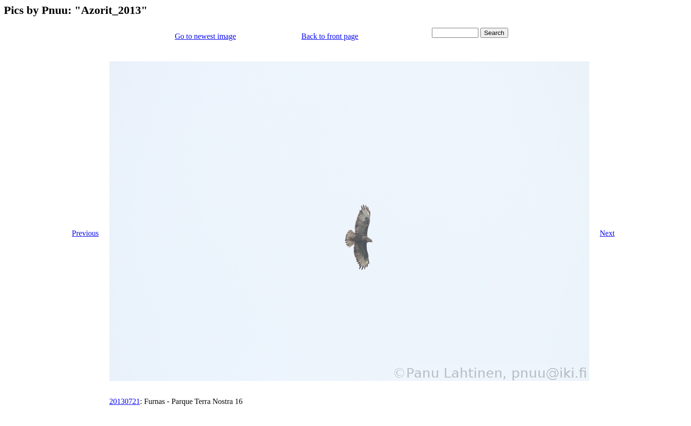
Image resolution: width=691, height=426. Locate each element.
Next (607, 233)
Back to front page (329, 36)
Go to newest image (205, 36)
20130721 (124, 401)
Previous (85, 233)
